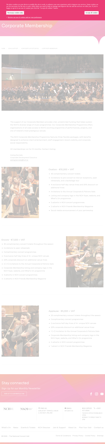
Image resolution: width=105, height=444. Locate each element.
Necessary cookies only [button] (15, 13)
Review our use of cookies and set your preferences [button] (25, 17)
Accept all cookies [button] (92, 13)
